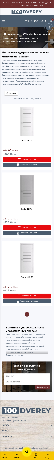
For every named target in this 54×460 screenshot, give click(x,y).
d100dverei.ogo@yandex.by (14, 420)
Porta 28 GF (27, 141)
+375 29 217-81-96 (18, 5)
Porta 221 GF (27, 209)
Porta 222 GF (27, 277)
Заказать (42, 387)
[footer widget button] (27, 425)
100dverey (23, 448)
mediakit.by (44, 448)
